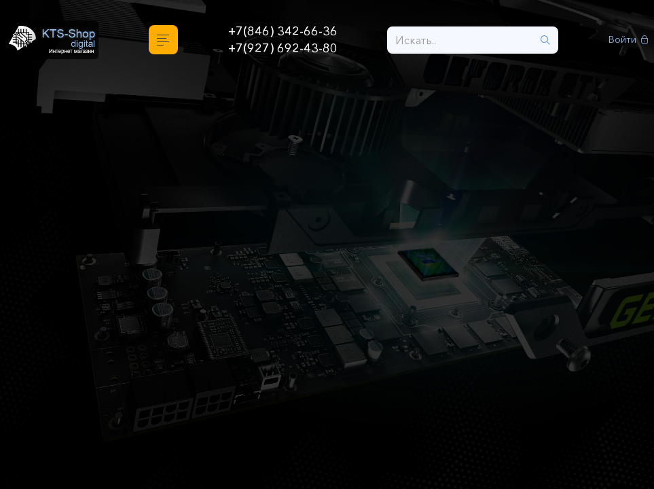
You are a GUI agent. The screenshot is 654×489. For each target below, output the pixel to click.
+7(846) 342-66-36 (283, 31)
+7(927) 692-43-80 (283, 48)
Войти (628, 40)
